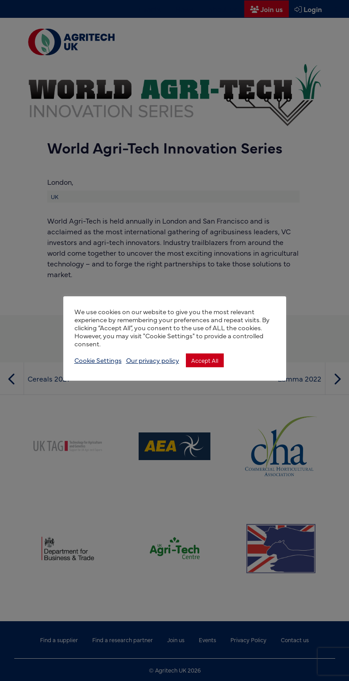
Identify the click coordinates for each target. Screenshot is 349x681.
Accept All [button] (204, 360)
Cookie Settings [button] (98, 360)
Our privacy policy (152, 360)
